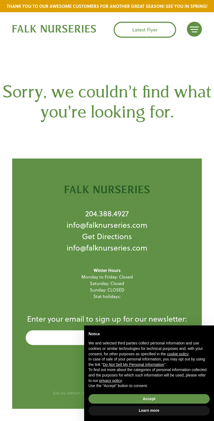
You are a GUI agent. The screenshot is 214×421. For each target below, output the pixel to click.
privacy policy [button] (110, 380)
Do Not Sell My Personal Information (133, 364)
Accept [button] (149, 399)
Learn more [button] (149, 410)
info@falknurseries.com (107, 225)
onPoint (73, 393)
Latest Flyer (144, 29)
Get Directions (107, 236)
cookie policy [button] (177, 354)
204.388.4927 (107, 213)
